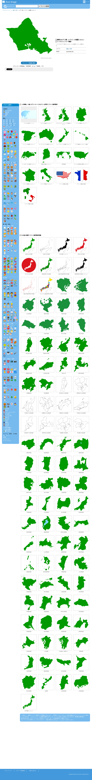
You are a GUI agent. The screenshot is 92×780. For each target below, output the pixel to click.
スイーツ (5, 238)
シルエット (6, 439)
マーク (11, 367)
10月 (10, 123)
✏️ (15, 312)
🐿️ (8, 178)
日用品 (8, 359)
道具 (13, 359)
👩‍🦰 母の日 (6, 417)
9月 (7, 123)
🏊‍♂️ (15, 345)
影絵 (14, 162)
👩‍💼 (8, 304)
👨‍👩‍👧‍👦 (4, 299)
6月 (7, 121)
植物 (6, 129)
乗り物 (5, 277)
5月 (13, 120)
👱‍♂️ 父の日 (6, 419)
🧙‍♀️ (15, 404)
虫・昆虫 (5, 213)
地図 (14, 10)
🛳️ (8, 288)
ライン (8, 435)
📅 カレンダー (7, 127)
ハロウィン (6, 401)
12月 (7, 125)
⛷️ (4, 348)
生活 (8, 291)
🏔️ (11, 156)
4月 (10, 120)
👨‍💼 (4, 304)
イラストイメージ (6, 10)
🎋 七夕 (5, 420)
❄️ (11, 154)
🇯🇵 (11, 372)
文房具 (9, 310)
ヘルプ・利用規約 (20, 770)
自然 (10, 129)
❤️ (8, 328)
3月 (7, 120)
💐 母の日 (6, 112)
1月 (11, 125)
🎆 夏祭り (6, 422)
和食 (4, 226)
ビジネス (5, 302)
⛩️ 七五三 (6, 426)
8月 (13, 121)
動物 (4, 162)
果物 (7, 256)
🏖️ (15, 156)
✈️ (15, 285)
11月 (14, 123)
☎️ (8, 361)
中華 (12, 226)
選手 (10, 337)
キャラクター (6, 375)
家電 (4, 359)
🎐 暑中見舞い (7, 429)
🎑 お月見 (6, 424)
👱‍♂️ (4, 296)
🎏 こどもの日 (7, 110)
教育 (4, 310)
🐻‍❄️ (15, 170)
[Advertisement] (71, 24)
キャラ (8, 162)
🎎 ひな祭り (6, 414)
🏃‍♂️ (11, 317)
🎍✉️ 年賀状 (7, 431)
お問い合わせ (32, 770)
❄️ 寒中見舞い (7, 427)
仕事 (10, 302)
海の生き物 (6, 201)
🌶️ (15, 264)
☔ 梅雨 (5, 114)
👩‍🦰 (15, 293)
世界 (17, 10)
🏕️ (11, 348)
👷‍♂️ (11, 304)
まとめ (86, 2)
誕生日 (5, 387)
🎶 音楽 (5, 351)
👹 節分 (5, 410)
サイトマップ (8, 770)
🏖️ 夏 (5, 115)
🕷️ (8, 406)
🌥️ (4, 154)
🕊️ (15, 193)
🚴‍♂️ (15, 282)
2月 (14, 125)
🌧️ (8, 154)
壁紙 (4, 437)
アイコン (5, 367)
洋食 (8, 226)
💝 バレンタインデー (9, 412)
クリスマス (6, 394)
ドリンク (5, 248)
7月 (10, 121)
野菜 (4, 256)
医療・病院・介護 (8, 323)
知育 (13, 310)
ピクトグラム (7, 440)
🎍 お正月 (6, 409)
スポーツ (5, 337)
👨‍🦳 (8, 296)
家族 (4, 291)
